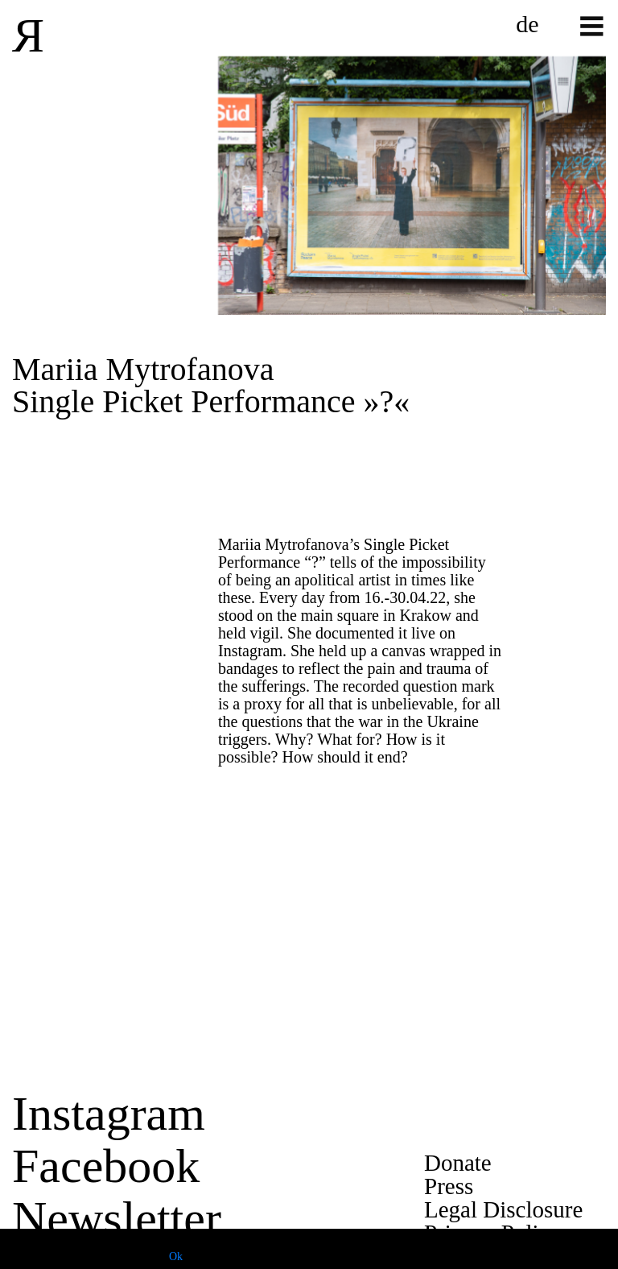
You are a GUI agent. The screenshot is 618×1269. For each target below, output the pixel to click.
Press (448, 1186)
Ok (176, 1256)
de (527, 24)
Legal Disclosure (503, 1209)
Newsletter (116, 1218)
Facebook (106, 1166)
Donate (458, 1163)
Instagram (108, 1113)
